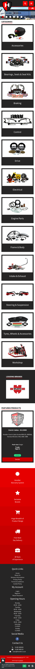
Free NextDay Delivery (17, 535)
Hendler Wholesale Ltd (17, 657)
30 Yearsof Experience (17, 554)
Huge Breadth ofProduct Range (17, 516)
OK (24, 666)
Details (17, 459)
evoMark (21, 660)
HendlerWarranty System (17, 477)
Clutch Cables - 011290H (17, 430)
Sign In (17, 449)
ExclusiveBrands (17, 497)
